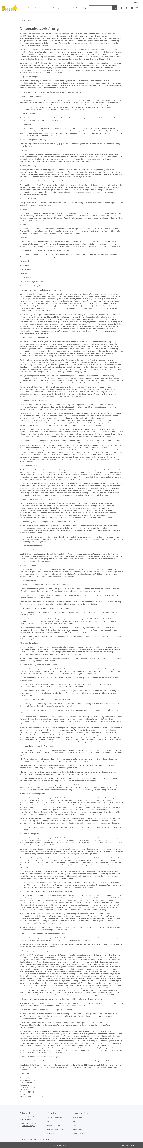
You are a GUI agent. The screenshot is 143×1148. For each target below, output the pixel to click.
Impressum (77, 1129)
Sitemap (76, 1125)
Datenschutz (78, 1117)
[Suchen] (100, 7)
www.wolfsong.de (26, 1090)
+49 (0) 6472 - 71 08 (28, 1123)
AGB (74, 1121)
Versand (47, 1139)
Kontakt (136, 2)
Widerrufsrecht (79, 1133)
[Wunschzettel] (126, 8)
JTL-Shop (131, 1145)
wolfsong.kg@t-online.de (34, 282)
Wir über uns (51, 1121)
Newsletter (50, 1133)
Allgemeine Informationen (56, 1117)
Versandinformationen (54, 1129)
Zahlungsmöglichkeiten (55, 1125)
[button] (121, 8)
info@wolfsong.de (28, 1126)
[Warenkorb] (135, 8)
